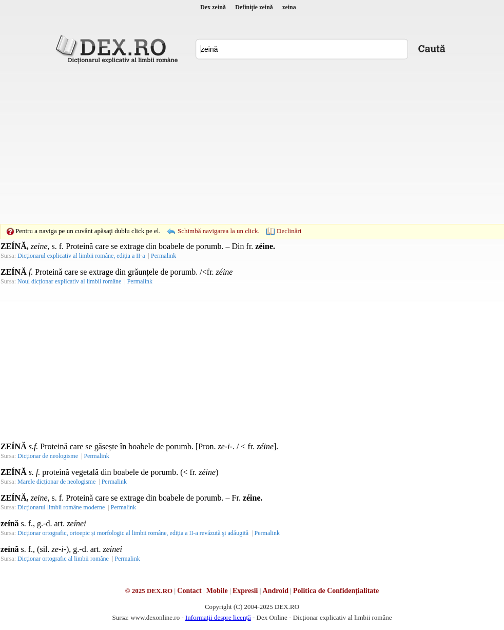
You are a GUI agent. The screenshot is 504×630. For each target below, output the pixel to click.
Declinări (289, 231)
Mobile (217, 591)
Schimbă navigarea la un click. (219, 231)
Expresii (245, 591)
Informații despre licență (218, 617)
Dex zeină (213, 7)
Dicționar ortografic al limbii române (63, 558)
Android (275, 591)
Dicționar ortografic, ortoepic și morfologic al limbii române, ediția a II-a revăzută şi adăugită (132, 533)
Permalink (163, 255)
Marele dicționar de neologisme (56, 481)
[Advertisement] (236, 144)
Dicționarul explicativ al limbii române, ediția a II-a (81, 255)
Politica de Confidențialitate (336, 591)
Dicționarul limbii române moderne (61, 507)
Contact (189, 591)
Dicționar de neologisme (47, 456)
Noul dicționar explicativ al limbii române (69, 281)
